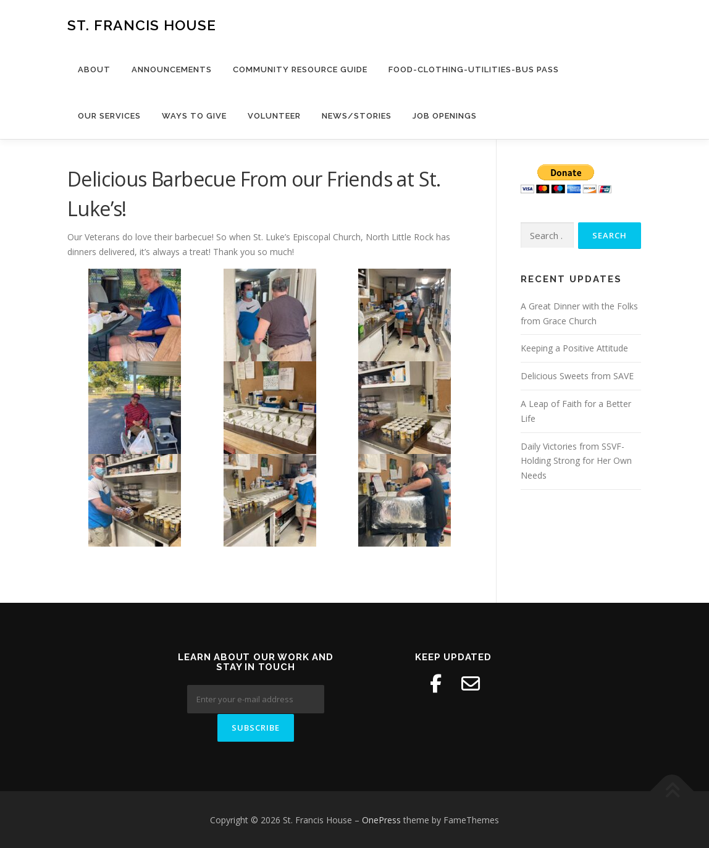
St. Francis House (141, 25)
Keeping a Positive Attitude (574, 348)
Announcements (172, 69)
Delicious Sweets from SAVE (577, 376)
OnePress (381, 819)
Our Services (109, 115)
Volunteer (274, 115)
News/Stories (357, 115)
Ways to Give (194, 115)
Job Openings (445, 115)
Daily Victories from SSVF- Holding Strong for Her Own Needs (576, 461)
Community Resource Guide (300, 69)
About (94, 69)
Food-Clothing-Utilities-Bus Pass (473, 69)
